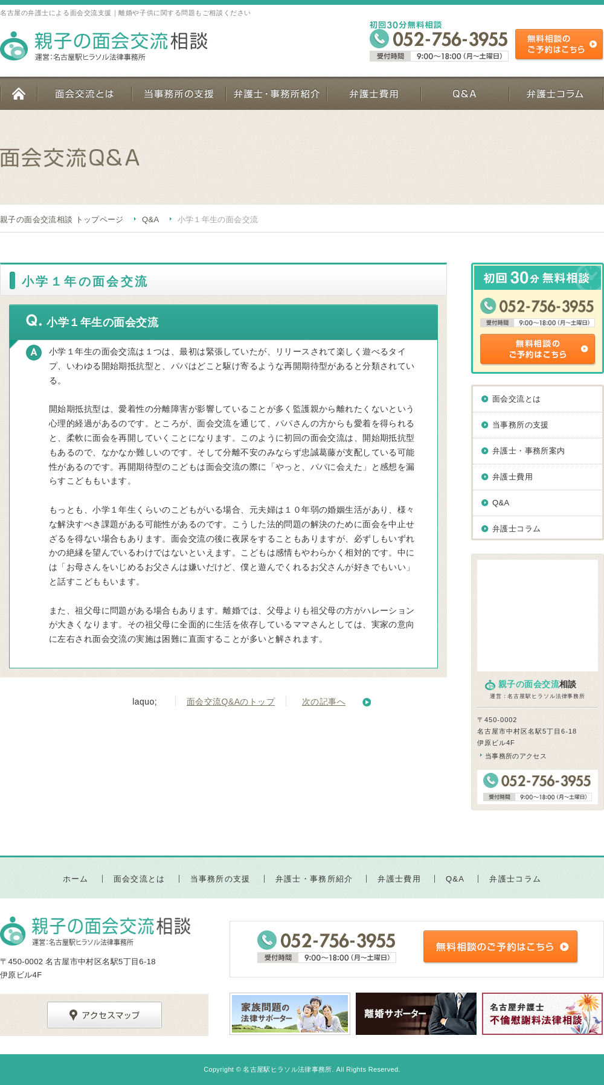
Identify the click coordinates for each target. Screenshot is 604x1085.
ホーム (18, 93)
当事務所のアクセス (516, 756)
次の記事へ (323, 701)
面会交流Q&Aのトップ (231, 701)
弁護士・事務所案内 (528, 450)
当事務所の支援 (178, 93)
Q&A (464, 93)
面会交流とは (84, 93)
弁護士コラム (556, 93)
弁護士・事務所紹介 (275, 93)
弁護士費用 (373, 93)
